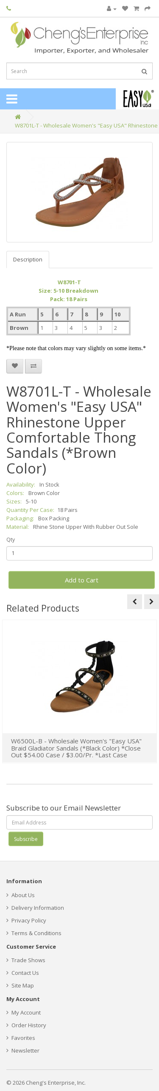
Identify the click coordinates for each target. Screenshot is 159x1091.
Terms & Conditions (33, 933)
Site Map (20, 985)
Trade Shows (25, 960)
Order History (26, 1025)
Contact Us (22, 973)
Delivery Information (35, 907)
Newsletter (22, 1050)
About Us (20, 895)
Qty (10, 539)
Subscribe (26, 839)
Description (27, 259)
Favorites (20, 1038)
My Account (23, 1012)
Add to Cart (81, 580)
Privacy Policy (26, 920)
